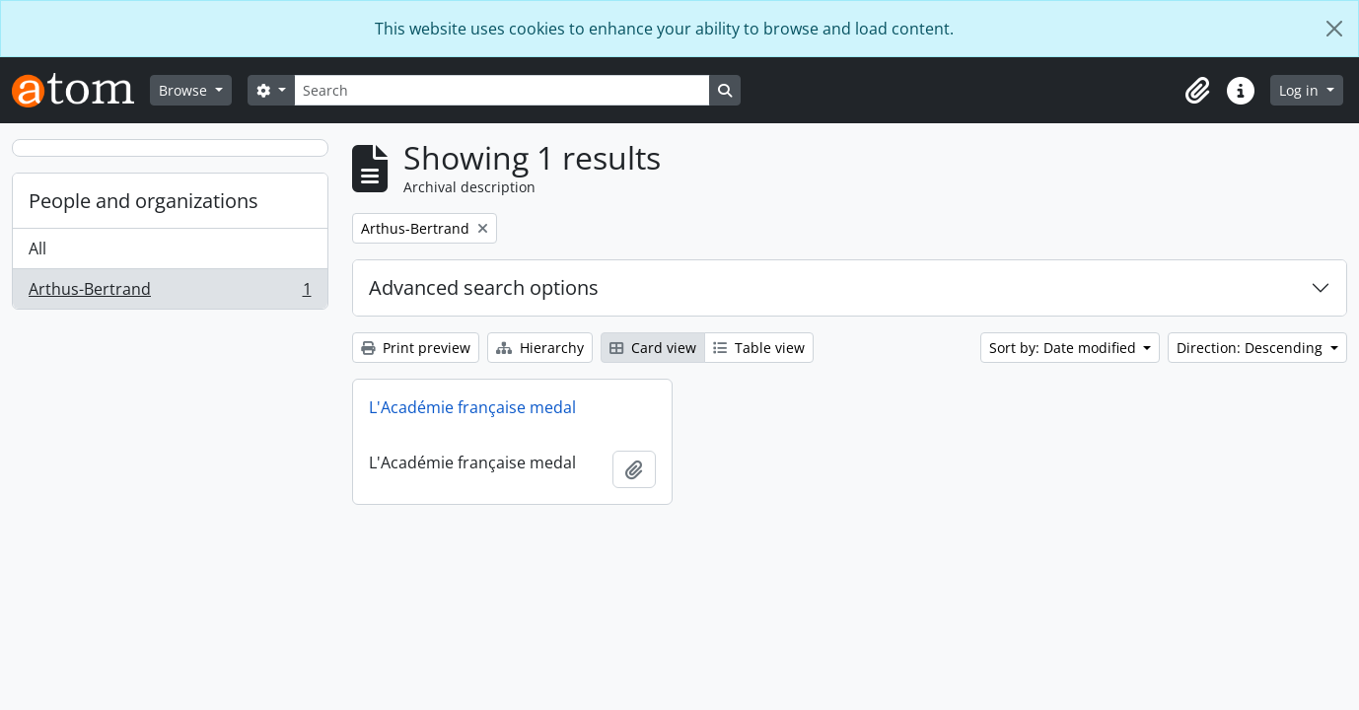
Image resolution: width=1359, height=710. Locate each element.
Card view (652, 347)
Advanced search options (484, 287)
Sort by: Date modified (1064, 347)
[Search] (502, 90)
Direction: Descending (1251, 347)
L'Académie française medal (472, 407)
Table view (759, 347)
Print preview (415, 347)
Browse (185, 90)
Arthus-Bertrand (170, 293)
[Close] (1334, 28)
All (37, 248)
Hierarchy (540, 347)
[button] (1197, 90)
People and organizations (143, 200)
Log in (1301, 90)
